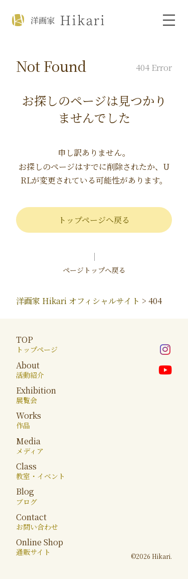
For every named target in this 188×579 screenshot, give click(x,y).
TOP (37, 344)
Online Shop (39, 546)
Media (30, 445)
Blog (26, 496)
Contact (37, 521)
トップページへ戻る (94, 220)
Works (28, 420)
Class (40, 470)
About (30, 369)
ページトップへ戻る (94, 270)
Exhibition (36, 394)
